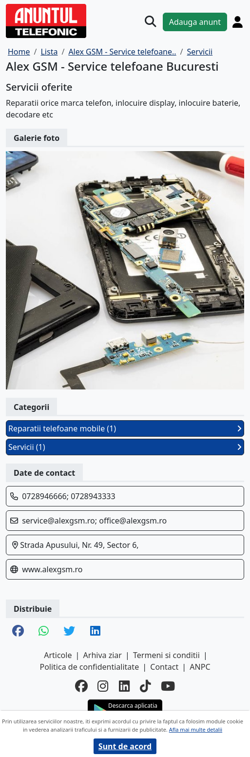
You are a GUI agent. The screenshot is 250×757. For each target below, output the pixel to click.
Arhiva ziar (102, 655)
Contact (164, 666)
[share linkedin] (95, 631)
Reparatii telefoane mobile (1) (125, 428)
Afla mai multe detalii (195, 729)
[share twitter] (69, 631)
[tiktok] (145, 686)
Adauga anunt (195, 22)
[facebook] (81, 686)
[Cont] (238, 22)
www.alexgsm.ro (52, 569)
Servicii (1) (125, 447)
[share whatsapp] (43, 631)
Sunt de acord (125, 746)
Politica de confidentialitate (89, 666)
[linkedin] (124, 686)
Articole (58, 655)
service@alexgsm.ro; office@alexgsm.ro (94, 520)
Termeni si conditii (166, 655)
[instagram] (103, 686)
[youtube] (168, 686)
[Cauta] (150, 22)
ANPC (200, 666)
